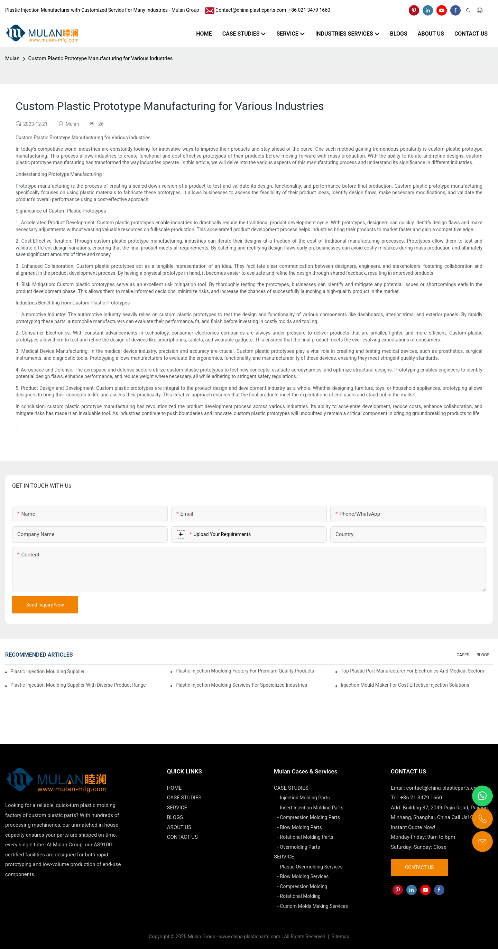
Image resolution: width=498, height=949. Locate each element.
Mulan (12, 58)
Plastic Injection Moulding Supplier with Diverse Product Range (78, 685)
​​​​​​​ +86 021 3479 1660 (308, 10)
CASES (462, 654)
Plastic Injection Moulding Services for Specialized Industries (241, 685)
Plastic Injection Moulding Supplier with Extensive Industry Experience (47, 671)
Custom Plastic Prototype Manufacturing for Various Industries (100, 58)
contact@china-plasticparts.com (443, 788)
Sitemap (339, 936)
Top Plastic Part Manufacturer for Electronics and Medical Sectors (412, 671)
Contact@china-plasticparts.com (250, 10)
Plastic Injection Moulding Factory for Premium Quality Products (245, 671)
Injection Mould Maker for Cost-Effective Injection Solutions (405, 685)
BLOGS (483, 654)
